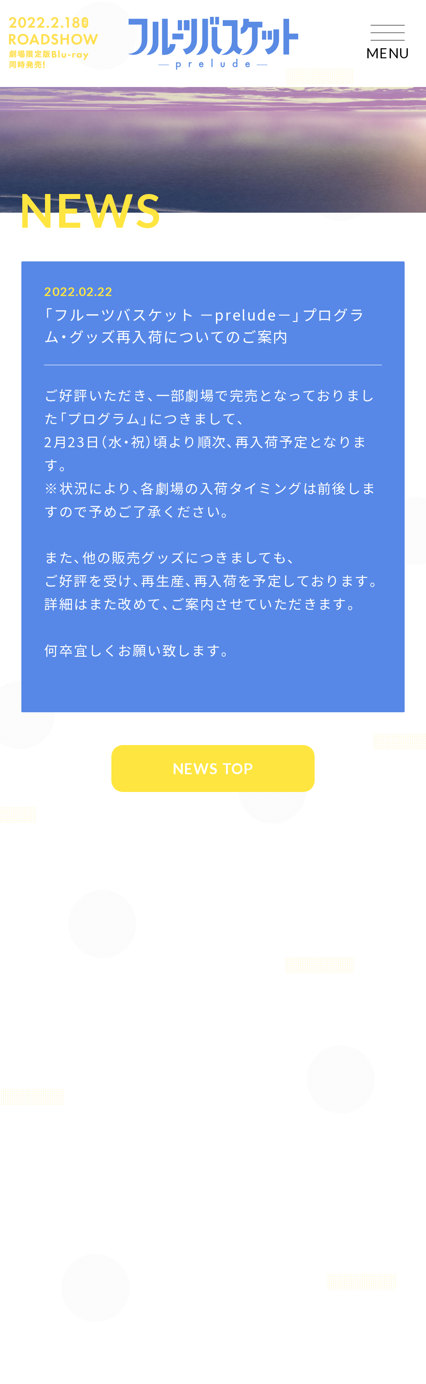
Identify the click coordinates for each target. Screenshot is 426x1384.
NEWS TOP (212, 768)
